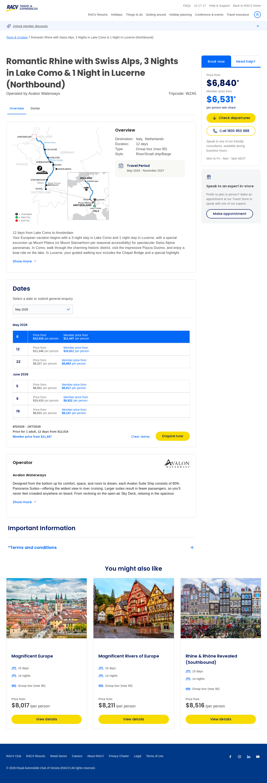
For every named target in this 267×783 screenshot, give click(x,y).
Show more (22, 261)
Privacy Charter (119, 756)
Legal (137, 756)
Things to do (134, 14)
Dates (35, 108)
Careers (77, 756)
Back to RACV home (247, 5)
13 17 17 (200, 5)
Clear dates (140, 437)
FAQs (187, 5)
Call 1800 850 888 (231, 130)
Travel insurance (238, 14)
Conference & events (209, 14)
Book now (216, 61)
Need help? (246, 61)
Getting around (156, 14)
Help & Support (219, 5)
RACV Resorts (98, 14)
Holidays (117, 14)
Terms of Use (154, 756)
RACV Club (13, 756)
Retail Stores (58, 756)
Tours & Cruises (17, 37)
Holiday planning (180, 14)
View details (46, 719)
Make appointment (229, 213)
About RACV (95, 756)
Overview (17, 108)
